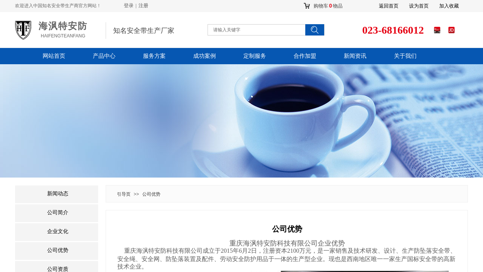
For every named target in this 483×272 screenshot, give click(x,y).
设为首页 (419, 6)
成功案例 (204, 56)
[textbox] (249, 29)
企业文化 (57, 231)
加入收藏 (449, 6)
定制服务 (254, 56)
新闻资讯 (355, 56)
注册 (143, 5)
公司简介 (57, 212)
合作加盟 (305, 56)
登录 (129, 5)
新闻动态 (57, 193)
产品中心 (104, 56)
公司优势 (151, 194)
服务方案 (154, 56)
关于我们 (405, 56)
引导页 (124, 194)
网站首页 (54, 56)
